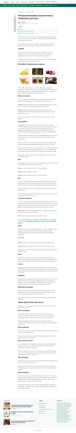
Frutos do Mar (64, 409)
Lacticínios (67, 411)
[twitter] (15, 21)
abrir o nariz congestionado (46, 317)
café (28, 259)
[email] (15, 31)
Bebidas (68, 403)
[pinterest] (15, 28)
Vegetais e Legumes (61, 419)
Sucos (67, 417)
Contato (18, 2)
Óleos (58, 421)
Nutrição (59, 417)
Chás (58, 405)
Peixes (63, 417)
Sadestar (40, 430)
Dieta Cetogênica (67, 405)
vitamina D (29, 279)
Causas (20, 29)
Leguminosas (60, 413)
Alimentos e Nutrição (61, 403)
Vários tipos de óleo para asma (26, 33)
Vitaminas (69, 419)
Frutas (58, 409)
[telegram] (15, 26)
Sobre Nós (31, 2)
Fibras (67, 407)
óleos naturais (30, 306)
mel (20, 181)
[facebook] (15, 18)
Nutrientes (68, 415)
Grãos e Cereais (60, 411)
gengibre (21, 125)
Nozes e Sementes (61, 415)
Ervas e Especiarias (61, 407)
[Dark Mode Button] (69, 2)
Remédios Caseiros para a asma (26, 31)
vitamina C (21, 282)
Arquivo (41, 413)
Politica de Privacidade (51, 2)
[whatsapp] (15, 23)
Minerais (65, 413)
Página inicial (43, 403)
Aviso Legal (24, 2)
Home (12, 2)
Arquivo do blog (40, 2)
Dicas (61, 405)
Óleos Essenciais (64, 421)
